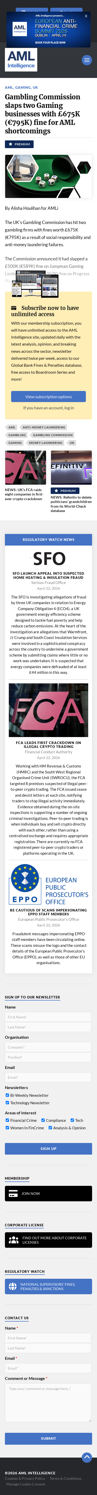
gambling (17, 435)
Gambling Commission (53, 435)
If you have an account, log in (48, 407)
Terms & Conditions (65, 1478)
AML (9, 87)
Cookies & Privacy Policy (25, 1478)
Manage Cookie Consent (25, 1484)
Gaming (23, 87)
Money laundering (46, 442)
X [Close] (86, 16)
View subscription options (48, 396)
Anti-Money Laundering (44, 427)
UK (35, 87)
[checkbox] (48, 1100)
